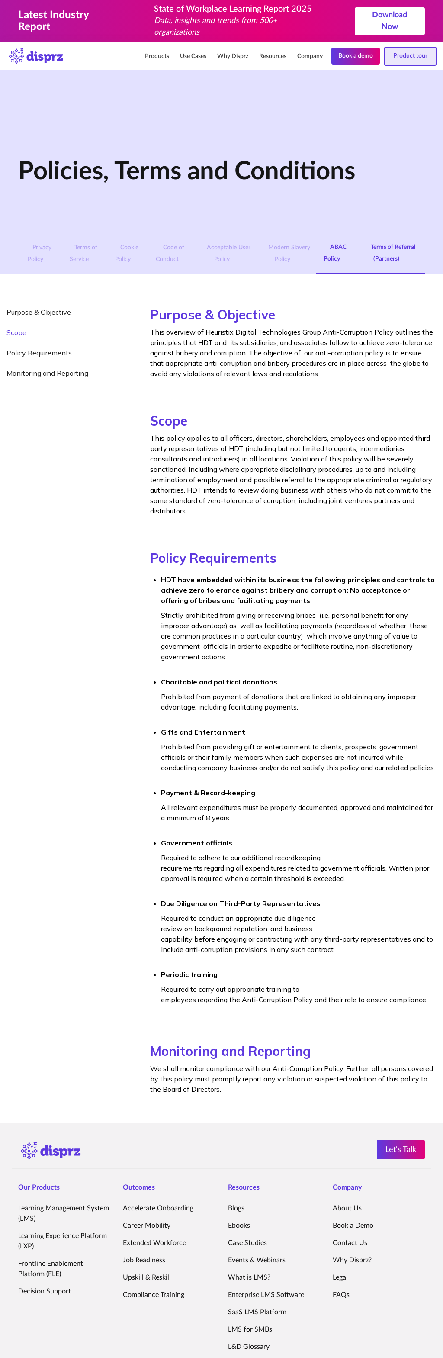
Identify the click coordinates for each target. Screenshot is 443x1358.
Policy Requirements (39, 352)
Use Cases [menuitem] (193, 56)
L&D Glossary (249, 1346)
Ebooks (239, 1225)
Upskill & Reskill (147, 1277)
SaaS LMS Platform (257, 1312)
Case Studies (247, 1242)
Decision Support (44, 1291)
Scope (16, 332)
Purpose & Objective (38, 312)
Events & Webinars (257, 1260)
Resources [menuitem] (272, 56)
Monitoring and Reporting (47, 373)
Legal (340, 1277)
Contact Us (350, 1242)
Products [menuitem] (157, 56)
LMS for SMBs (250, 1329)
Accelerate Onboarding (158, 1208)
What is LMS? (249, 1277)
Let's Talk (400, 1150)
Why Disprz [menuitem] (232, 56)
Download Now (389, 21)
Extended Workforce (154, 1242)
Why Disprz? (352, 1260)
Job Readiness (144, 1260)
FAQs (341, 1294)
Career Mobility (146, 1225)
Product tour (410, 56)
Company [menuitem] (310, 56)
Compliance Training (153, 1294)
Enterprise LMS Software (266, 1294)
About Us (347, 1208)
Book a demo (355, 56)
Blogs (236, 1208)
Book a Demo (353, 1225)
